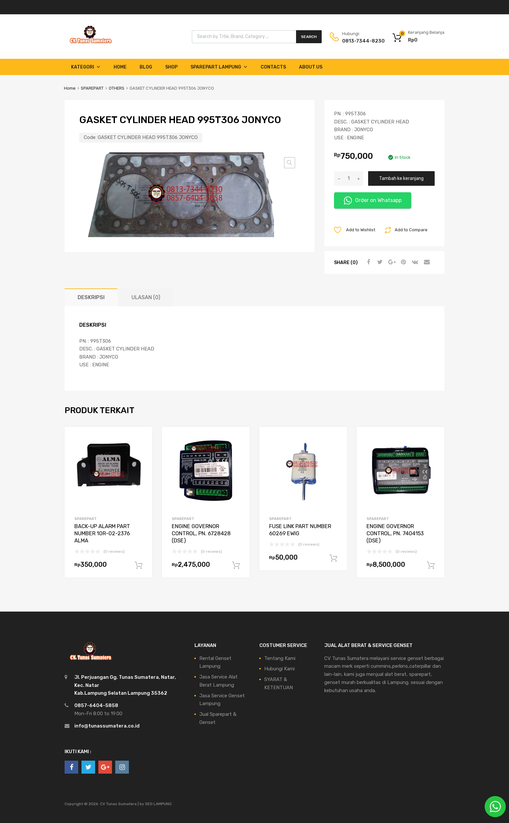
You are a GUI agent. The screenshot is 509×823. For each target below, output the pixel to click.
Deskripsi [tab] (91, 297)
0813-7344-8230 (358, 41)
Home (120, 67)
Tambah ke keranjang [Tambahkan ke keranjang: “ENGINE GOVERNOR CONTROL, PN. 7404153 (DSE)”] (431, 565)
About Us (310, 67)
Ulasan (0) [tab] (145, 297)
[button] (289, 162)
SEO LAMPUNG (158, 804)
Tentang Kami (279, 658)
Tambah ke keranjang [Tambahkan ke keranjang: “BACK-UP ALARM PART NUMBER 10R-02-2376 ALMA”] (139, 565)
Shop (171, 67)
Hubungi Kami (279, 669)
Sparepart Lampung (219, 67)
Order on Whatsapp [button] (373, 200)
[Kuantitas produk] (349, 178)
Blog (146, 67)
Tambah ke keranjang (401, 178)
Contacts (273, 67)
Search (309, 36)
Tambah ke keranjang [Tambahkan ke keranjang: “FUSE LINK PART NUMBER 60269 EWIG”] (333, 558)
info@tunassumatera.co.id (107, 726)
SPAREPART (92, 88)
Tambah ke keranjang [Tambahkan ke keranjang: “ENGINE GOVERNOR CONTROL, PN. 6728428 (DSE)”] (236, 565)
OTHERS (116, 88)
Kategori (86, 67)
